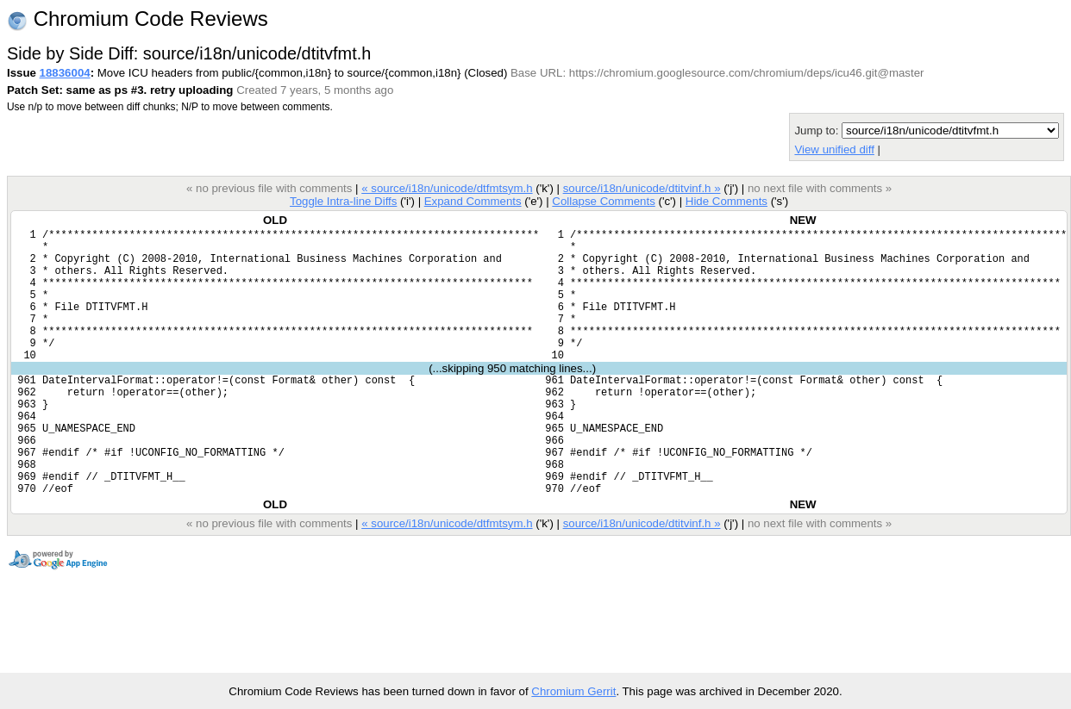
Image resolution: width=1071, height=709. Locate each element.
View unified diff (834, 149)
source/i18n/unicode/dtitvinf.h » (642, 188)
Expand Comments (473, 201)
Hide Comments (726, 201)
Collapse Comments (603, 201)
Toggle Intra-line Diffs (343, 201)
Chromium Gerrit (573, 691)
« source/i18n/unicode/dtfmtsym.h (446, 188)
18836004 (65, 72)
